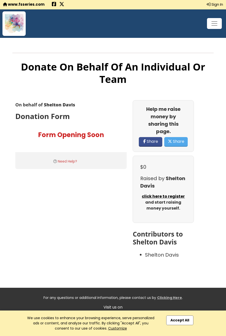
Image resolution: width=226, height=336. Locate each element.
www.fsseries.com (23, 4)
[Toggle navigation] (214, 23)
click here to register (163, 196)
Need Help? (67, 161)
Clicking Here (169, 297)
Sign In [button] (215, 4)
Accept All (179, 320)
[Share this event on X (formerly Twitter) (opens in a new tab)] (61, 4)
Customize (117, 328)
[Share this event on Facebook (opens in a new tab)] (54, 4)
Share (150, 141)
